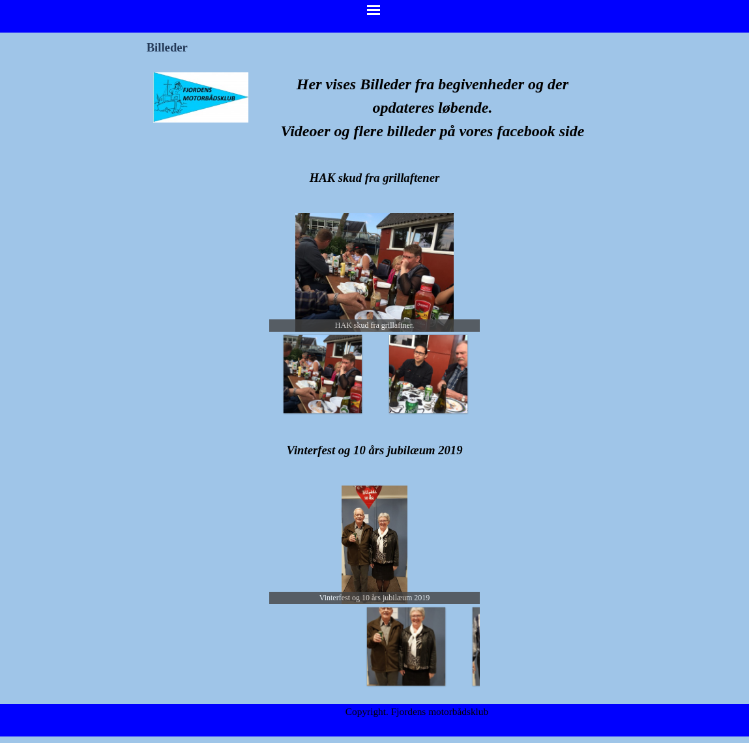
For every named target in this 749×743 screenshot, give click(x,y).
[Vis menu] (373, 10)
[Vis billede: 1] (405, 373)
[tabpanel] (432, 107)
